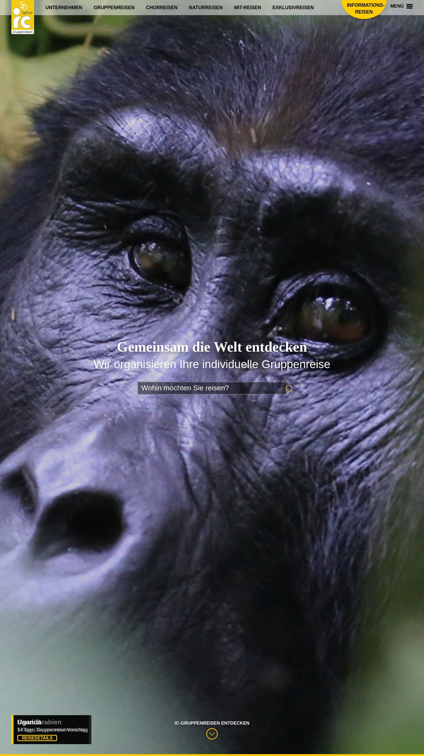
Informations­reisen (356, 8)
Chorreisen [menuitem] (162, 7)
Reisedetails (37, 738)
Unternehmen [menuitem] (63, 7)
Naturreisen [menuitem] (206, 7)
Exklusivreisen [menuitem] (293, 7)
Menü (399, 7)
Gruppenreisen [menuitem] (114, 7)
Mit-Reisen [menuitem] (247, 7)
